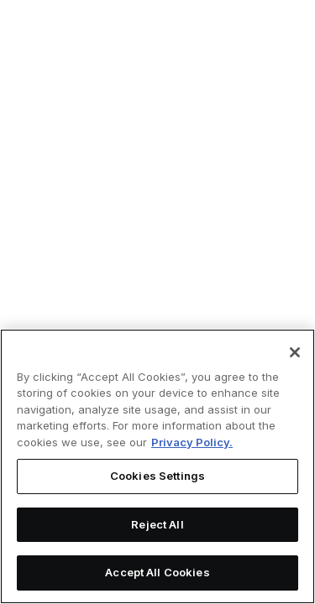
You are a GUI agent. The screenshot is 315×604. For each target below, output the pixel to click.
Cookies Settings (157, 475)
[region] (157, 466)
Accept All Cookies (157, 572)
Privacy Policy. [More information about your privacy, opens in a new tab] (192, 442)
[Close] (294, 352)
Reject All (157, 524)
